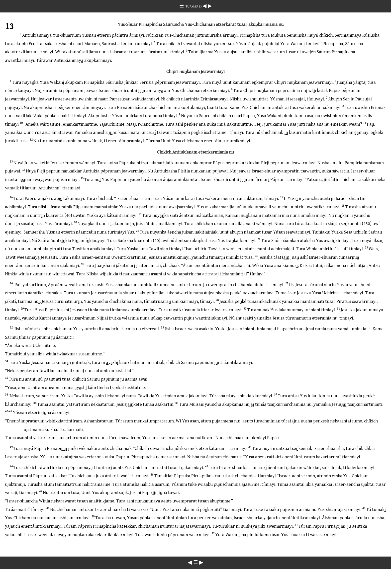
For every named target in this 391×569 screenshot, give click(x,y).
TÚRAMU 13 (194, 6)
